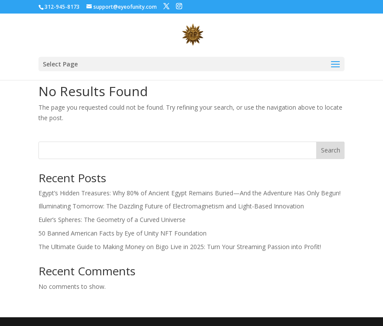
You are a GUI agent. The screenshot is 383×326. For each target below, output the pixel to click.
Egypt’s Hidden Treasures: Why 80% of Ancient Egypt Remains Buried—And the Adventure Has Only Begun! (189, 193)
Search (330, 150)
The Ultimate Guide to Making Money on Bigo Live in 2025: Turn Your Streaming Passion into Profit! (179, 247)
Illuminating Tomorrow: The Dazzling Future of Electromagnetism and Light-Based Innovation (171, 206)
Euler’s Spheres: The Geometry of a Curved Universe (112, 219)
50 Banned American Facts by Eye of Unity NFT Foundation (122, 233)
